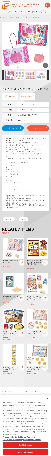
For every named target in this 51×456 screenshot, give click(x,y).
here (14, 411)
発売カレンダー (10, 395)
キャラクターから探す (35, 395)
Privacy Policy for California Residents (19, 440)
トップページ (9, 391)
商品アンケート (38, 128)
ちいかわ (24, 219)
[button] (3, 75)
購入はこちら (13, 128)
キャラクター (8, 219)
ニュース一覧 (32, 391)
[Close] (48, 402)
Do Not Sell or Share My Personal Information (22, 443)
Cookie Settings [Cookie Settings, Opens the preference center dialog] (25, 448)
